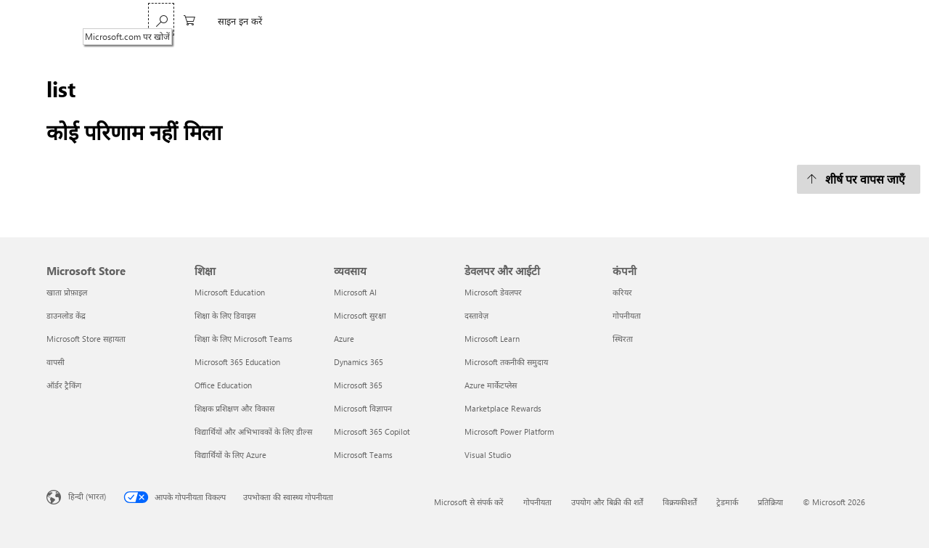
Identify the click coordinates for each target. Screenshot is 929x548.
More (397, 21)
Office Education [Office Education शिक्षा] (223, 385)
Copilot (169, 21)
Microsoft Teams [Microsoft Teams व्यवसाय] (363, 454)
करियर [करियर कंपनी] (622, 292)
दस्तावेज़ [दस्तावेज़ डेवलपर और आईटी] (476, 315)
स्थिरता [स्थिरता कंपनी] (623, 338)
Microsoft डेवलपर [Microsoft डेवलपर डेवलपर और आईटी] (493, 292)
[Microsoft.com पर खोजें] (778, 19)
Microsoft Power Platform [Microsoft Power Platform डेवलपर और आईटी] (509, 431)
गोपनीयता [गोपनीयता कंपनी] (627, 315)
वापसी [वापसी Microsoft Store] (55, 361)
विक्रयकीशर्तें (680, 501)
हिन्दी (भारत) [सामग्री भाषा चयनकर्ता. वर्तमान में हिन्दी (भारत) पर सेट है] (87, 495)
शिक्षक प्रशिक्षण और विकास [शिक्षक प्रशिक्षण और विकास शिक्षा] (234, 408)
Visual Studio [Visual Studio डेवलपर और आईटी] (487, 454)
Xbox (313, 21)
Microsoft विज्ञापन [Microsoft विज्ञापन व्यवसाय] (363, 408)
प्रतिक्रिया (770, 501)
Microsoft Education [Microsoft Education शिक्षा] (230, 292)
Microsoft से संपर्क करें (469, 501)
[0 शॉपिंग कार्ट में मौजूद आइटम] (806, 19)
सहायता (353, 21)
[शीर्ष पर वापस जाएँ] (858, 179)
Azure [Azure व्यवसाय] (344, 338)
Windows (219, 21)
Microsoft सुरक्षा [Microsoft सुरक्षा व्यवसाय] (360, 315)
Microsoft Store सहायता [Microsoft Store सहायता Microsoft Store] (86, 338)
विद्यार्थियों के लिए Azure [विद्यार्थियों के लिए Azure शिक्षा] (230, 454)
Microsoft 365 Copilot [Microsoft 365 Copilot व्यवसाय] (372, 431)
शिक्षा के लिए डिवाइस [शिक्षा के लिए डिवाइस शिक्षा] (225, 315)
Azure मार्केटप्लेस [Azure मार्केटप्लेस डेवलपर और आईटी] (490, 385)
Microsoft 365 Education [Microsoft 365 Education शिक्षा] (237, 361)
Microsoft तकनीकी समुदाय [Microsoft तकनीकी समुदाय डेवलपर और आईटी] (506, 361)
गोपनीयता (537, 501)
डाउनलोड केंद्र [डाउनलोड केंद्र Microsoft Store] (66, 315)
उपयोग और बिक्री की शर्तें (607, 501)
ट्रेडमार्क (727, 501)
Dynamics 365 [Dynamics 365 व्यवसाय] (358, 361)
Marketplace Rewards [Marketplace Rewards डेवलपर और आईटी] (502, 408)
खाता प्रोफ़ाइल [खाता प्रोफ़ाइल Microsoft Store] (66, 292)
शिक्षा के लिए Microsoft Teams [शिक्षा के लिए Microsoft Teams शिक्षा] (243, 338)
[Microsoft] (96, 21)
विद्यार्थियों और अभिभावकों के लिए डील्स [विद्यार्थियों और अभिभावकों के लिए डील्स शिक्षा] (253, 431)
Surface (270, 21)
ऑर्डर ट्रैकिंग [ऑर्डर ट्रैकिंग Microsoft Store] (63, 385)
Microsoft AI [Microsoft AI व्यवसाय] (355, 292)
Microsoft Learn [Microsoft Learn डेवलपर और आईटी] (492, 338)
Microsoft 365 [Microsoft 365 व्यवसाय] (358, 385)
